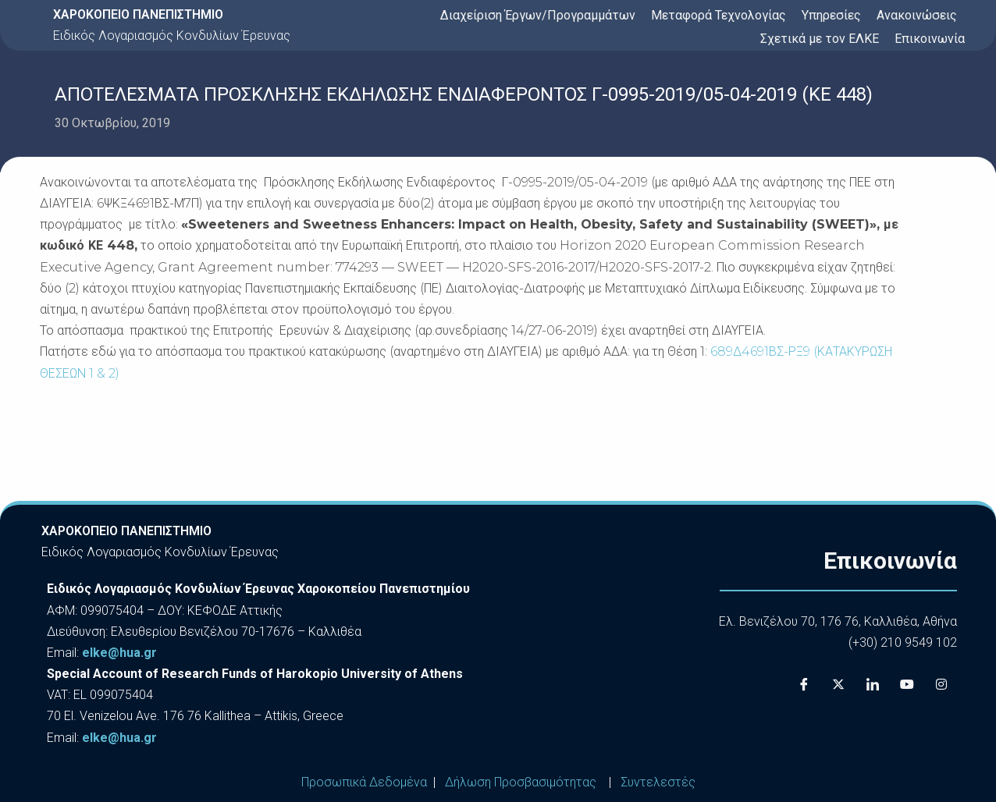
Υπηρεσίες (831, 15)
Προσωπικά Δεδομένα (364, 782)
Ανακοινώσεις (917, 15)
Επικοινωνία (930, 38)
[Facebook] (804, 685)
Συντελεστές (658, 782)
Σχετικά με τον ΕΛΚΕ (819, 38)
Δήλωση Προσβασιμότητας (520, 782)
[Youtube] (907, 685)
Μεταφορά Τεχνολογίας (718, 15)
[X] (838, 685)
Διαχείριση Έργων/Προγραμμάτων (537, 15)
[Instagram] (941, 685)
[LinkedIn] (872, 685)
